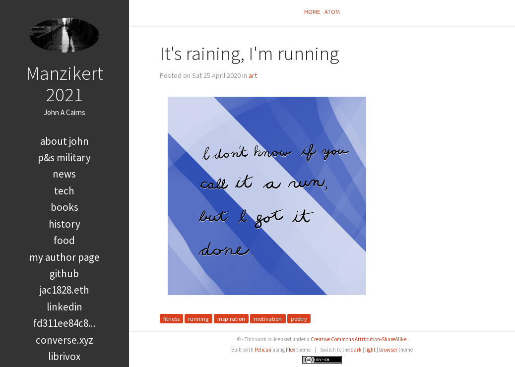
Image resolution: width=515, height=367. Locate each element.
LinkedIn (64, 306)
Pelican (263, 349)
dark (356, 349)
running (198, 318)
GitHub (64, 273)
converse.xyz (64, 340)
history (64, 224)
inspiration (231, 318)
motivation (268, 318)
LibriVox (64, 356)
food (64, 240)
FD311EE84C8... (64, 323)
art (253, 75)
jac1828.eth (64, 290)
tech (64, 190)
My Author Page (64, 257)
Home (312, 11)
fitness (171, 318)
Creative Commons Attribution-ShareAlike (358, 339)
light (370, 349)
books (64, 207)
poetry (299, 318)
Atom (332, 11)
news (64, 174)
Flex (290, 349)
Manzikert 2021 (64, 84)
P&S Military (64, 157)
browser (388, 349)
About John (64, 141)
